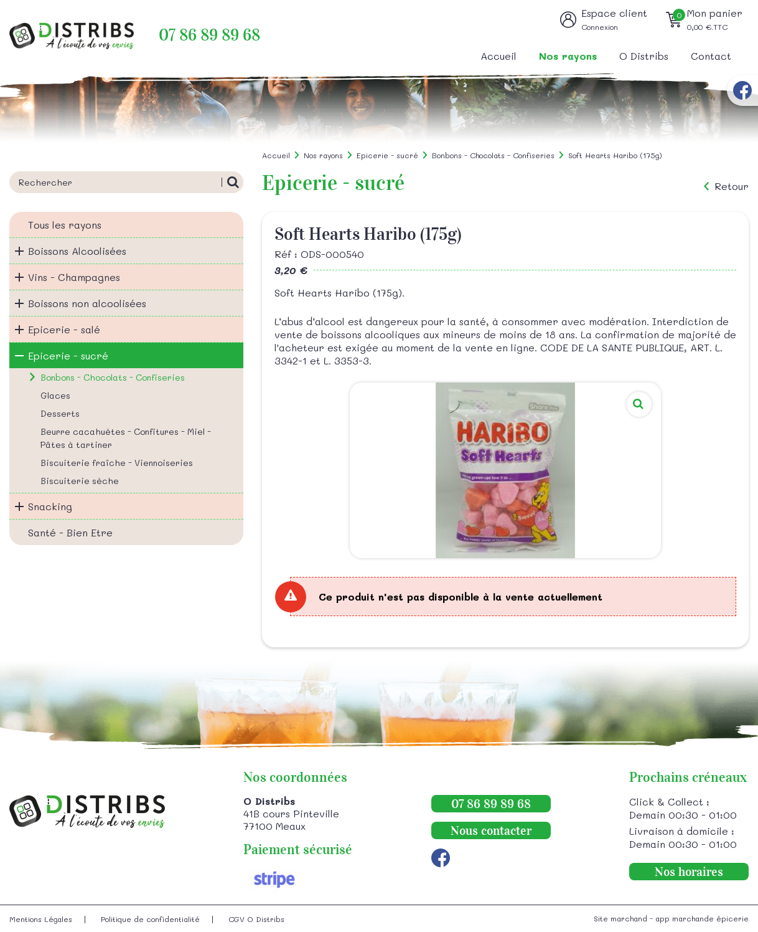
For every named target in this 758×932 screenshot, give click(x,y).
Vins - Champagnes (74, 276)
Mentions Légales (40, 919)
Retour (731, 186)
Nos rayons (568, 55)
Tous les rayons (64, 224)
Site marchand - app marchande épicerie (671, 918)
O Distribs (643, 55)
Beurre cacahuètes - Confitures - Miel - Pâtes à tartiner (125, 438)
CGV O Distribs (256, 919)
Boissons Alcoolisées (77, 250)
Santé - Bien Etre (70, 532)
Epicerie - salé (64, 329)
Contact (711, 55)
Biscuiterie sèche (79, 481)
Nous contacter (491, 830)
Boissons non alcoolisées (87, 303)
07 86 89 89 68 (209, 35)
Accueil (498, 55)
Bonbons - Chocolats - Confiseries (112, 377)
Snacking (50, 506)
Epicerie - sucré (68, 355)
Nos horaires (689, 871)
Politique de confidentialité (150, 919)
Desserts (60, 413)
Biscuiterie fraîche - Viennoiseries (116, 462)
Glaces (55, 395)
